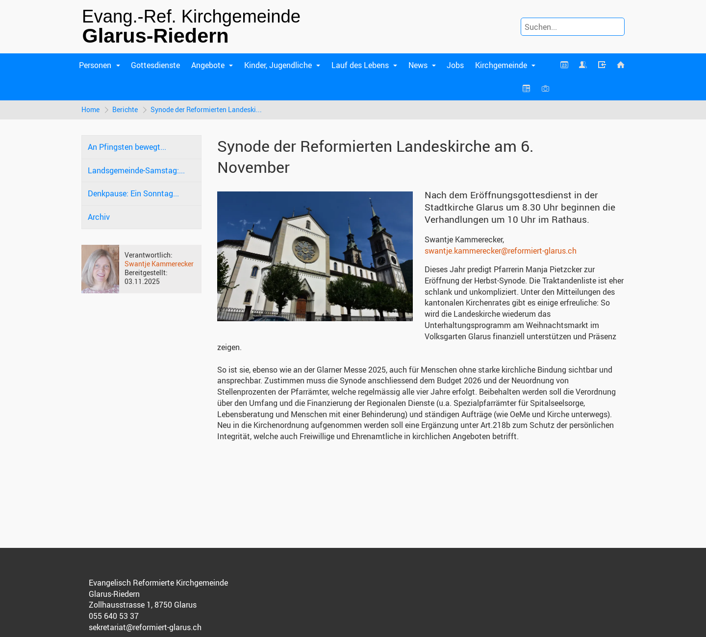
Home (90, 109)
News (418, 65)
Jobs (455, 65)
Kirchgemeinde (501, 65)
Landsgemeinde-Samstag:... (136, 170)
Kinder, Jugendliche (278, 65)
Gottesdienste (155, 65)
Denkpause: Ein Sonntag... (133, 193)
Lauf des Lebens (360, 65)
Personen (95, 65)
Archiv (99, 217)
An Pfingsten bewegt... (127, 147)
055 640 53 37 (114, 616)
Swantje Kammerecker (159, 263)
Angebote (208, 65)
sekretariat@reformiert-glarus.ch (145, 627)
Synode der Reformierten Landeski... (206, 109)
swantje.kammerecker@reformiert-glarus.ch (501, 250)
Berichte (125, 109)
